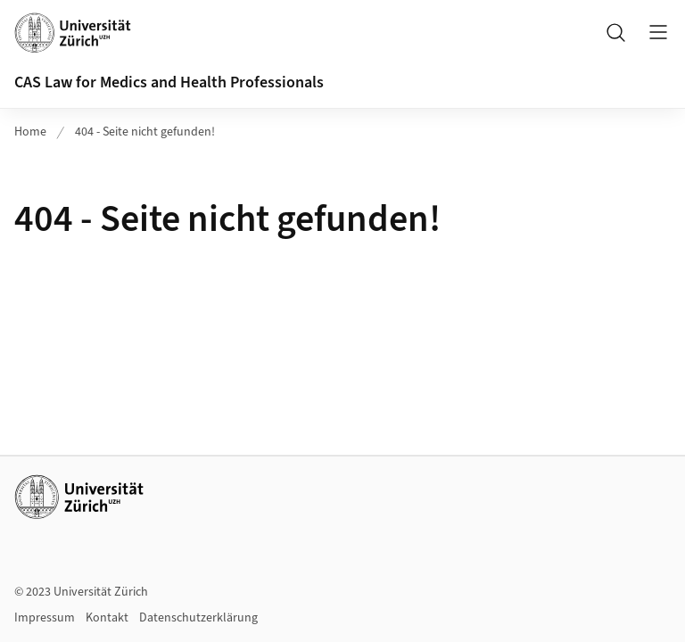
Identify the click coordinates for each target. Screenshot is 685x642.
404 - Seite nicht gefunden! (145, 132)
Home (30, 132)
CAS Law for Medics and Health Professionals (169, 82)
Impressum (44, 618)
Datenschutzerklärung (198, 618)
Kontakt (107, 618)
